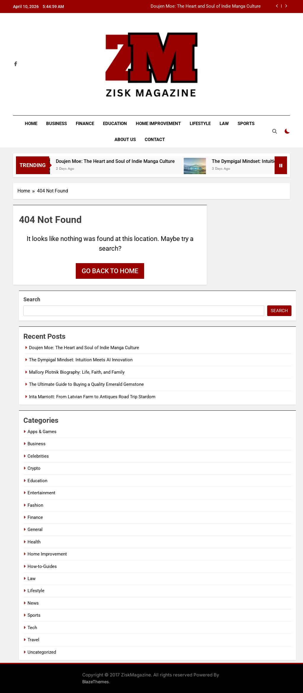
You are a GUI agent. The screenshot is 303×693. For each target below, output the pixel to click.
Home (31, 123)
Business (56, 123)
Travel (33, 639)
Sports (246, 123)
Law (224, 123)
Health (34, 542)
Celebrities (38, 456)
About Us (125, 139)
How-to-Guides (42, 566)
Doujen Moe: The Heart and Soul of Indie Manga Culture (206, 6)
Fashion (35, 505)
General (35, 529)
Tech (32, 627)
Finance (85, 123)
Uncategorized (42, 652)
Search (31, 299)
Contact (155, 139)
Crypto (34, 468)
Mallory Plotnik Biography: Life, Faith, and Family (77, 372)
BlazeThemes (95, 681)
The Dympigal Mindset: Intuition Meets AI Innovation (81, 359)
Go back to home (110, 271)
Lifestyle (200, 123)
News (33, 603)
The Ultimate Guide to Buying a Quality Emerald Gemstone (86, 384)
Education (115, 123)
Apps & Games (42, 431)
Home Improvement (158, 123)
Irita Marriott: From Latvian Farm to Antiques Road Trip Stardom (92, 396)
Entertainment (41, 493)
